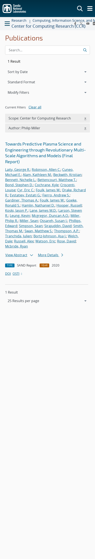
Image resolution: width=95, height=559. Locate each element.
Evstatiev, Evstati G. (25, 195)
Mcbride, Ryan (16, 246)
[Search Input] (47, 50)
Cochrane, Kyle (47, 185)
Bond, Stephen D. (19, 185)
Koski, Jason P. (16, 210)
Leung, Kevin (20, 215)
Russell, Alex (24, 241)
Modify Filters (24, 92)
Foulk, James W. (48, 190)
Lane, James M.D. (43, 210)
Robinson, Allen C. (46, 169)
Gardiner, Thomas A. (21, 200)
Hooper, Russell (69, 205)
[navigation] (47, 301)
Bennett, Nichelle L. (20, 179)
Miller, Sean (29, 220)
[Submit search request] (85, 50)
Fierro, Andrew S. (56, 195)
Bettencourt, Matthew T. (56, 179)
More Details (50, 255)
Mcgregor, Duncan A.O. (50, 215)
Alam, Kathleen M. (37, 174)
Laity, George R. (17, 169)
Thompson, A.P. (66, 231)
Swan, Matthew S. (38, 231)
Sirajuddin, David (58, 225)
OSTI (18, 273)
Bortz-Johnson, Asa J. (49, 236)
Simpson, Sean (31, 225)
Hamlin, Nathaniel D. (38, 205)
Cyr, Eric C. (25, 190)
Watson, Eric (45, 241)
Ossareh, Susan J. (53, 220)
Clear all (35, 107)
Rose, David (66, 241)
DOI (8, 273)
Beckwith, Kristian (67, 174)
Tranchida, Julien (18, 236)
